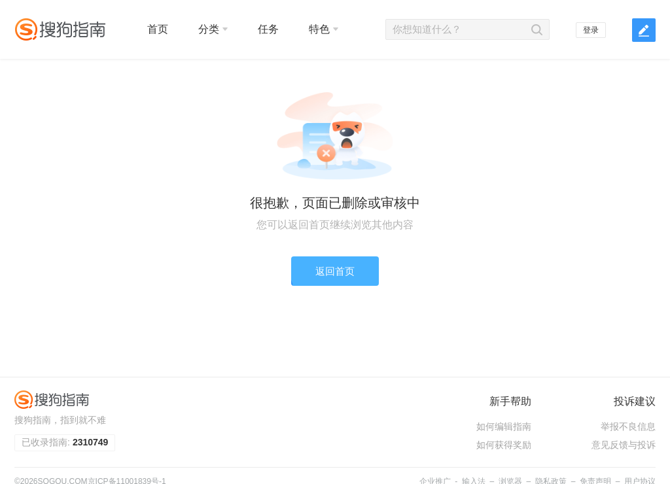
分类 (213, 29)
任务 (268, 29)
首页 (157, 29)
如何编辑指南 (503, 426)
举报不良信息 (628, 426)
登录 (591, 30)
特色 (323, 29)
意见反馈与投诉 (623, 445)
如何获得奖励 (503, 445)
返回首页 (335, 271)
